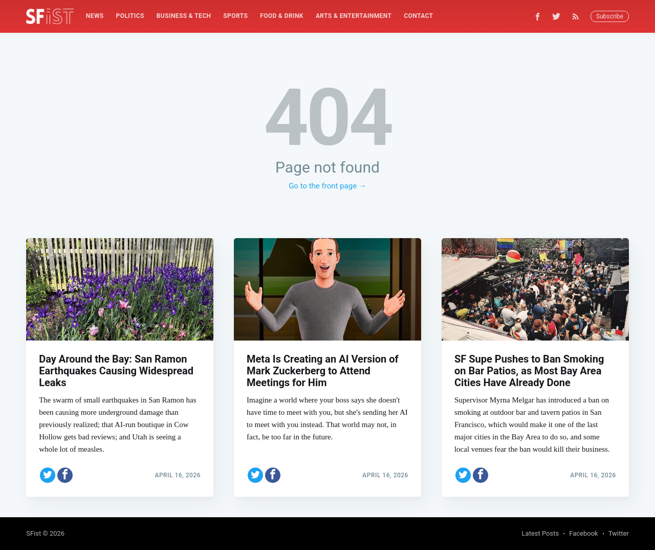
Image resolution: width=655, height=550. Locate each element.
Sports (235, 15)
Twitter (618, 533)
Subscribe (609, 16)
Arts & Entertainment (353, 15)
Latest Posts (540, 533)
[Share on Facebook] (65, 475)
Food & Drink (281, 15)
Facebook (583, 533)
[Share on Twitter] (47, 475)
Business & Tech (184, 15)
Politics (130, 15)
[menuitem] (95, 16)
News (95, 15)
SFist (33, 533)
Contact (418, 15)
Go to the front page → (327, 186)
